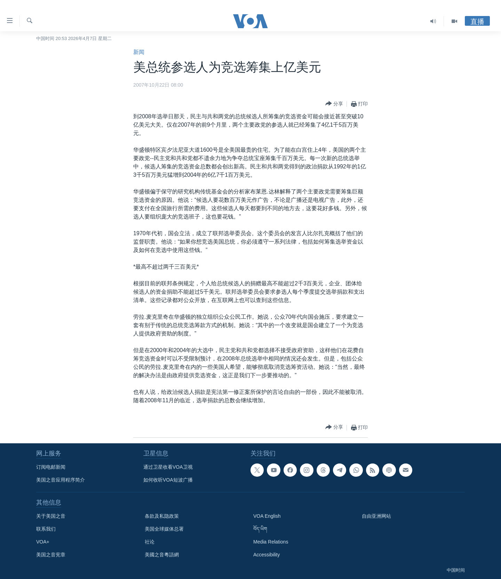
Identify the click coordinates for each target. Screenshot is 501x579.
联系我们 (46, 529)
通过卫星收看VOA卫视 (168, 467)
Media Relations (270, 542)
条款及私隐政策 (162, 516)
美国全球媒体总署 (164, 529)
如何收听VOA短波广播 (168, 480)
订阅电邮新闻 (50, 467)
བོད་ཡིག (260, 529)
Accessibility (266, 554)
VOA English (267, 516)
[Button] (334, 104)
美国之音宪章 (50, 554)
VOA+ (42, 542)
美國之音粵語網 (162, 554)
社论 (149, 542)
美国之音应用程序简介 (60, 480)
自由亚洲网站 (376, 516)
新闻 (138, 52)
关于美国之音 (50, 516)
